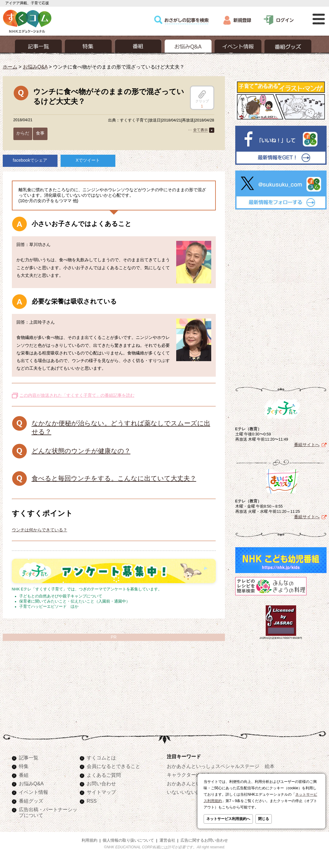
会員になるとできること (113, 766)
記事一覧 (28, 757)
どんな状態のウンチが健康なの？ (81, 450)
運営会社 (167, 840)
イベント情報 (33, 792)
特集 (24, 766)
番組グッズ (31, 801)
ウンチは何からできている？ (39, 529)
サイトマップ (101, 792)
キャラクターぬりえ (189, 774)
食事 (40, 133)
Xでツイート (88, 160)
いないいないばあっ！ (191, 792)
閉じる (263, 819)
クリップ (202, 96)
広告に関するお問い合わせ (204, 840)
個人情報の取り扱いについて (128, 840)
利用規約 (89, 840)
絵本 (270, 766)
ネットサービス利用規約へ (228, 819)
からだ (22, 133)
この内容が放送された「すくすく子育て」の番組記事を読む (77, 395)
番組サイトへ (307, 443)
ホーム (10, 66)
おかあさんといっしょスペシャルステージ (213, 766)
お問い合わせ (101, 783)
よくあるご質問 (104, 775)
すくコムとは (101, 757)
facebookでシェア (30, 160)
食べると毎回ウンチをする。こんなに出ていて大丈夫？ (114, 478)
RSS (92, 801)
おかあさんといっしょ (191, 783)
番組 (24, 775)
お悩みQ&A (35, 66)
